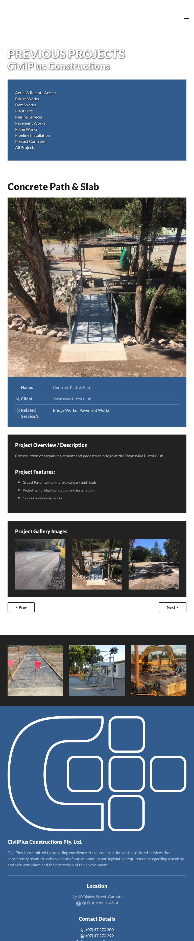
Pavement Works (95, 410)
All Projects (25, 147)
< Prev (21, 607)
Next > (172, 607)
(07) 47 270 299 (97, 935)
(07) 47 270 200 (97, 929)
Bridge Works (65, 410)
